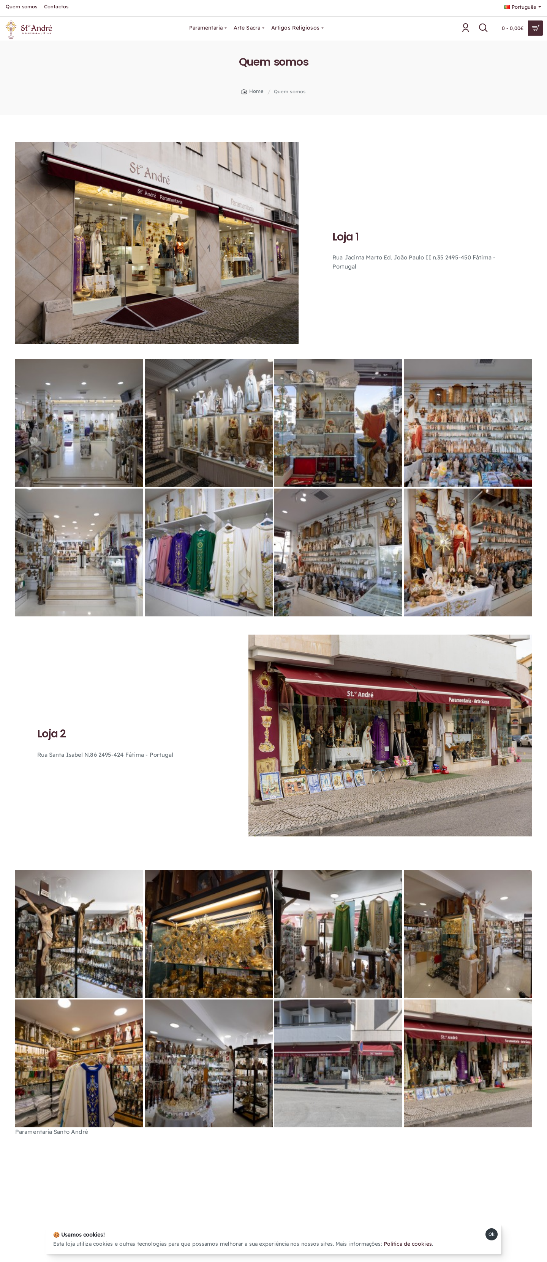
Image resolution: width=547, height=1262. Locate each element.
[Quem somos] (21, 6)
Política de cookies (408, 1243)
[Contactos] (56, 6)
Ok (492, 1234)
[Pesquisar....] (483, 28)
